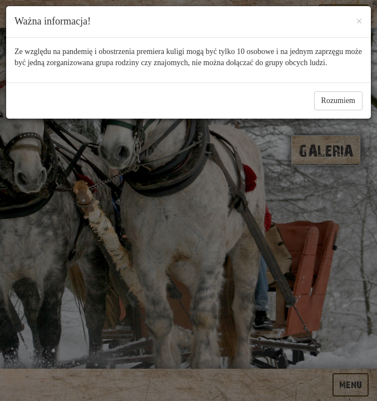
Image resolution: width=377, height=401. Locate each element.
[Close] (359, 19)
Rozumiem (338, 100)
